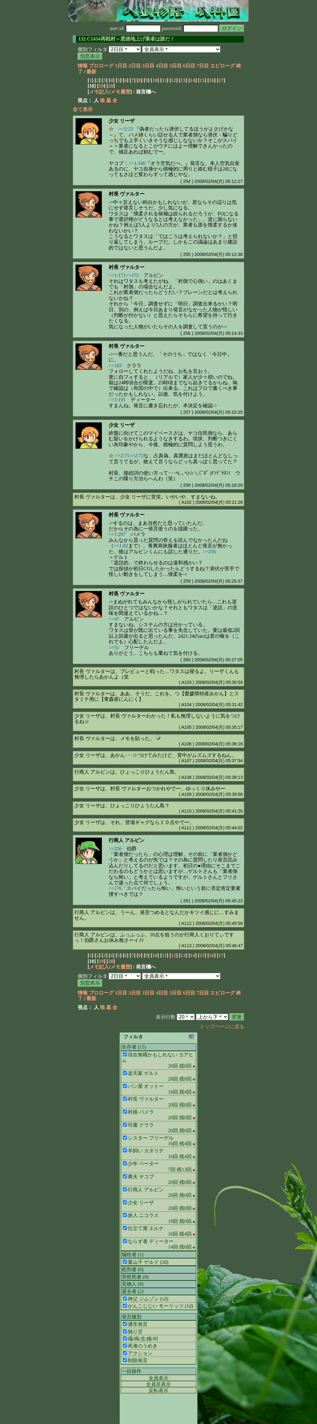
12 (173, 80)
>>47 (114, 619)
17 (221, 80)
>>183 (115, 365)
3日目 (148, 65)
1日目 (121, 65)
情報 (83, 65)
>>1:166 (136, 163)
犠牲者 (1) (133, 1254)
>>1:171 (117, 275)
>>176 (115, 888)
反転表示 (158, 1390)
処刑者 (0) (133, 1269)
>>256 (209, 551)
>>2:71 (122, 455)
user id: (135, 28)
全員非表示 (158, 1384)
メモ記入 (99, 91)
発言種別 (131, 1316)
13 (182, 80)
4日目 (162, 65)
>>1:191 (117, 399)
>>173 (132, 275)
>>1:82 (121, 545)
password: (190, 28)
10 (154, 80)
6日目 (189, 65)
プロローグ (101, 65)
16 (211, 80)
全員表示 (158, 1378)
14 (192, 80)
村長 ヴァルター (127, 193)
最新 (91, 71)
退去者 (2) (133, 1291)
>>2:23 (126, 129)
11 (164, 80)
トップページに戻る (222, 1026)
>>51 (114, 647)
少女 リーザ (122, 120)
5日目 (175, 65)
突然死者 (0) (135, 1276)
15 (202, 80)
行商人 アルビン (127, 840)
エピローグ (222, 65)
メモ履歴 (120, 91)
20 (110, 85)
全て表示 (83, 109)
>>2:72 (136, 455)
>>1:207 (117, 534)
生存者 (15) (134, 1047)
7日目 (203, 65)
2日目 (134, 65)
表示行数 (166, 1017)
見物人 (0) (133, 1284)
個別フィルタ (92, 49)
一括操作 (131, 1371)
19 (101, 85)
